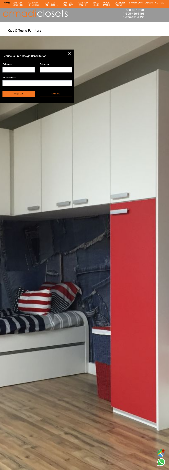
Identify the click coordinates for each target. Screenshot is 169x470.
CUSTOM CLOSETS (18, 4)
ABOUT (149, 2)
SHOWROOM (136, 2)
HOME (6, 2)
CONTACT (160, 2)
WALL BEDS (96, 4)
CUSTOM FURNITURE (51, 4)
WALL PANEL (106, 4)
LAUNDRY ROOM (120, 4)
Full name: (7, 64)
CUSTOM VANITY (83, 4)
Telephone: (45, 64)
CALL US (56, 93)
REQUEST (18, 93)
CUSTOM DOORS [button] (68, 4)
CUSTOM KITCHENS (33, 4)
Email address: (9, 77)
